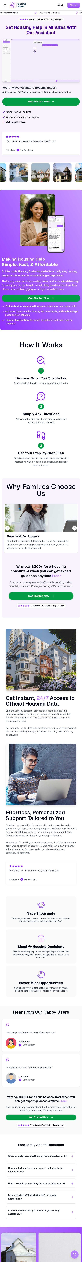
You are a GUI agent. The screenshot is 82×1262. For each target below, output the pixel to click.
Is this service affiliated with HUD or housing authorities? (41, 1197)
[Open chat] (75, 1254)
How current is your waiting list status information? (41, 1183)
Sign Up (73, 5)
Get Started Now (41, 298)
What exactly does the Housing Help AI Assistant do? (41, 1156)
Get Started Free (41, 101)
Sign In (60, 5)
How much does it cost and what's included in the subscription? (41, 1170)
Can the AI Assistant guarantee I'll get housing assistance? (41, 1212)
